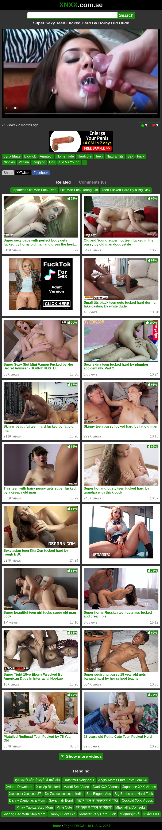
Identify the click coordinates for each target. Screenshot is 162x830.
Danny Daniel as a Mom (27, 800)
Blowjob (30, 156)
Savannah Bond (61, 800)
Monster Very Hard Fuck (97, 814)
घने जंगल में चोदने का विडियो (93, 807)
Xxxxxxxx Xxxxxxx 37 (25, 794)
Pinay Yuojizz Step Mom (34, 807)
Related (63, 182)
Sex (130, 156)
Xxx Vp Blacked (48, 787)
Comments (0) (92, 182)
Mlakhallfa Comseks (130, 807)
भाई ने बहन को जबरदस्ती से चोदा (97, 800)
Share (8, 173)
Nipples (9, 162)
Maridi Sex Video (76, 787)
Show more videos (81, 756)
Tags (68, 826)
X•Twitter (23, 173)
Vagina (24, 162)
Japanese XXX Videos (139, 787)
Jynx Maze (12, 156)
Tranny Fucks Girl (62, 814)
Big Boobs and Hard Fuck (134, 794)
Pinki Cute (64, 807)
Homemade (65, 156)
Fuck (140, 156)
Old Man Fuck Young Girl (79, 190)
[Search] (72, 15)
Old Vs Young (69, 162)
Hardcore (85, 156)
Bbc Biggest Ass (98, 794)
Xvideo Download (19, 787)
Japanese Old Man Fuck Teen (34, 190)
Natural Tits (115, 156)
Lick (52, 162)
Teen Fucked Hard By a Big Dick (126, 190)
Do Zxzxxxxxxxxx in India (64, 794)
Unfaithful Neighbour (79, 780)
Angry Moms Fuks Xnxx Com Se (122, 780)
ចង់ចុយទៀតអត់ (130, 814)
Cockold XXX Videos (137, 800)
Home (56, 826)
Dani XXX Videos (106, 787)
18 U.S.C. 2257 (98, 826)
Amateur (46, 156)
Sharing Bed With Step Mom (24, 814)
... (84, 162)
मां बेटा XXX (151, 814)
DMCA (79, 826)
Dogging (39, 162)
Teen (99, 156)
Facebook (41, 173)
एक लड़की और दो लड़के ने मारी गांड (37, 780)
